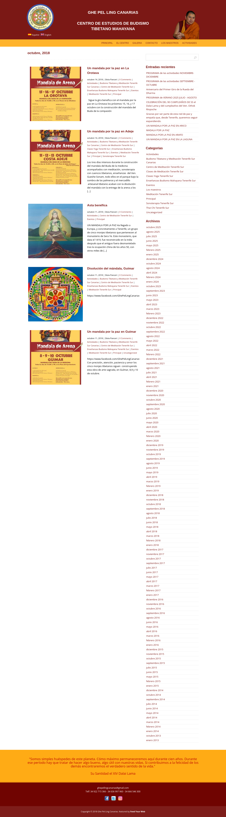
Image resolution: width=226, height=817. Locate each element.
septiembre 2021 (155, 363)
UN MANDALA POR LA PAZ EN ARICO (166, 125)
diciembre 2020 (154, 390)
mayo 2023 (152, 299)
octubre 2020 (153, 399)
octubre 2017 (153, 558)
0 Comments (125, 79)
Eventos (134, 90)
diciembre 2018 (154, 495)
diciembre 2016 (154, 599)
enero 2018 (152, 545)
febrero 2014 (153, 726)
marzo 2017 (152, 585)
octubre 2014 (153, 694)
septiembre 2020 (155, 404)
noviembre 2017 (155, 554)
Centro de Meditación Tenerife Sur (117, 86)
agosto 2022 (153, 336)
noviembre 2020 (155, 395)
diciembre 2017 (154, 549)
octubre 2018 (153, 504)
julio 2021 (151, 372)
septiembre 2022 (155, 331)
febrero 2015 (153, 681)
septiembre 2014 (155, 699)
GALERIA (137, 43)
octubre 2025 (153, 227)
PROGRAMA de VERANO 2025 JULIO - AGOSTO (171, 97)
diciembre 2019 (154, 445)
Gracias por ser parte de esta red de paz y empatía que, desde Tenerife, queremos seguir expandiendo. (171, 117)
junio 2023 (152, 295)
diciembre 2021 (154, 358)
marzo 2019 (152, 481)
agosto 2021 (153, 368)
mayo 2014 (152, 713)
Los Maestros (170, 43)
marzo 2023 (152, 309)
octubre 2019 (153, 454)
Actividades (189, 43)
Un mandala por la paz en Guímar (111, 331)
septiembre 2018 (155, 508)
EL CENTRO (122, 43)
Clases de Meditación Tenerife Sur (164, 171)
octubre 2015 (153, 658)
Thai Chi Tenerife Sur (157, 207)
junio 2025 (152, 240)
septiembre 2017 (155, 563)
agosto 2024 (153, 268)
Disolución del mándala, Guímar (110, 268)
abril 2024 (151, 272)
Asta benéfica (97, 205)
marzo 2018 (152, 536)
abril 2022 (151, 345)
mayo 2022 (152, 340)
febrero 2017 (153, 590)
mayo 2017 (152, 576)
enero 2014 (152, 731)
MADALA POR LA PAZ (157, 130)
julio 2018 (151, 517)
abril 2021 (151, 377)
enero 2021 (152, 386)
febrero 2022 (153, 354)
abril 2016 (151, 631)
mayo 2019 (152, 472)
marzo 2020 (152, 431)
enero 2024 (152, 281)
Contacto (152, 43)
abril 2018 (151, 531)
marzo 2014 (152, 722)
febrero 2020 (153, 436)
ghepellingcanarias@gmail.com (113, 787)
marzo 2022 (152, 349)
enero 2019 (152, 490)
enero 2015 (152, 685)
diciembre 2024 (154, 259)
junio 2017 (152, 572)
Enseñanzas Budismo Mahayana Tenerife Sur (108, 90)
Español (33, 34)
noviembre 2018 (155, 499)
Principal (107, 43)
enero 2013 (152, 740)
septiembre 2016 (155, 613)
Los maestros (153, 189)
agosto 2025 (153, 231)
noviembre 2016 (155, 604)
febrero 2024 (153, 277)
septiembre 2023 (155, 290)
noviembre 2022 (155, 322)
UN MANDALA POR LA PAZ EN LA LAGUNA (169, 139)
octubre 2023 (153, 286)
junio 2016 (152, 622)
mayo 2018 (152, 526)
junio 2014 (152, 708)
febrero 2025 (153, 250)
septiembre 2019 (155, 458)
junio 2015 (152, 672)
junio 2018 (152, 522)
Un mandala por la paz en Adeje (110, 131)
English (46, 34)
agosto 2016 (153, 617)
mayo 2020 (152, 422)
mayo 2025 (152, 245)
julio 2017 (151, 567)
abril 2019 (151, 477)
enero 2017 (152, 595)
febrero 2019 (153, 486)
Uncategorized (130, 352)
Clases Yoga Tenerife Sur (98, 148)
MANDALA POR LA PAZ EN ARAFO (164, 134)
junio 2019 (152, 467)
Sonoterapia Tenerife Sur (114, 156)
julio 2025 (151, 236)
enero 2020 (152, 440)
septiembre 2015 (155, 663)
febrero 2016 (153, 640)
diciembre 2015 (154, 649)
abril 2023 (151, 304)
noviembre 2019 (155, 449)
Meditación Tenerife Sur (100, 94)
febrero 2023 (153, 313)
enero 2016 (152, 644)
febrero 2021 (153, 381)
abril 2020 (151, 427)
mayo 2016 (152, 626)
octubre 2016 (153, 608)
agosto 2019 (153, 463)
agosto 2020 (153, 408)
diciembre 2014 (154, 690)
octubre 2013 (153, 735)
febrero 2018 (153, 540)
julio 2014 (151, 704)
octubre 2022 (153, 327)
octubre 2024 (153, 263)
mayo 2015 (152, 676)
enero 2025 (152, 254)
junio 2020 (152, 417)
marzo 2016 (152, 635)
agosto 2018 (153, 513)
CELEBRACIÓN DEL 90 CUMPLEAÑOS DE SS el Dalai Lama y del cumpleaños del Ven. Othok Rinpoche (171, 105)
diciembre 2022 (154, 318)
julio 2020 (151, 413)
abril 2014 (151, 717)
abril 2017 (151, 581)
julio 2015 (151, 667)
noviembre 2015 (155, 654)
